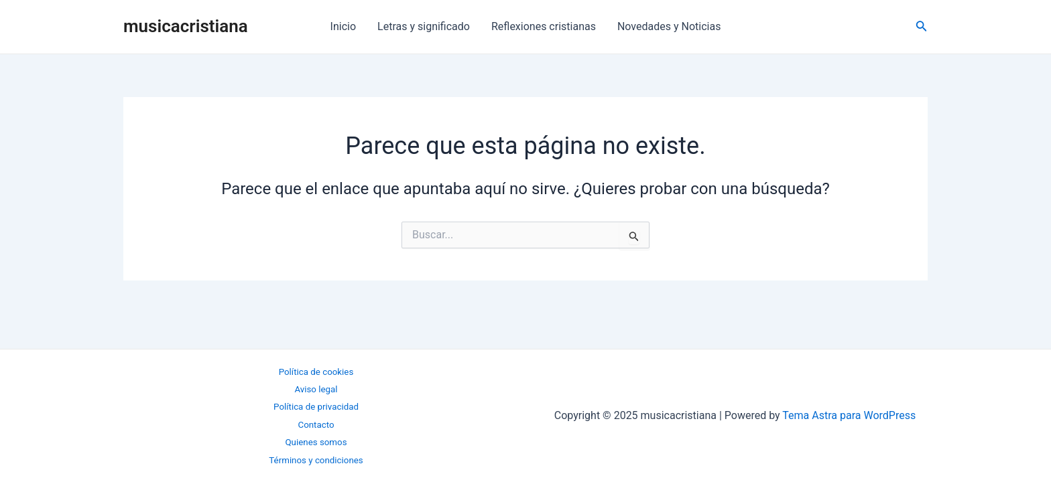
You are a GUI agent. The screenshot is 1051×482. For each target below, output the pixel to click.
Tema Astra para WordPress (849, 415)
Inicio (343, 26)
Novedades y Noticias (669, 26)
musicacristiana (185, 26)
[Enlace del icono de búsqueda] (922, 27)
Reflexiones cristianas (543, 26)
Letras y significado (423, 26)
